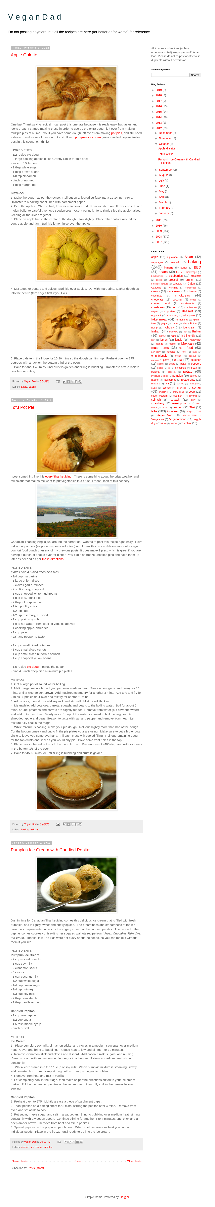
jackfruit (162, 336)
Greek (175, 323)
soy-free (193, 396)
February (165, 207)
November (165, 138)
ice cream (36, 1147)
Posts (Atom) (36, 1168)
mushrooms (160, 348)
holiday (34, 829)
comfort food (160, 303)
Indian (155, 331)
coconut (177, 299)
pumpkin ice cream (88, 137)
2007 (159, 242)
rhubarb (155, 383)
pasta (178, 360)
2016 (159, 106)
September (166, 169)
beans (163, 272)
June (162, 186)
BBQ (197, 267)
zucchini (186, 423)
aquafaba (172, 257)
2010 (159, 225)
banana (168, 267)
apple (24, 386)
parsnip (155, 360)
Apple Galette (24, 54)
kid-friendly (188, 335)
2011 (159, 220)
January (164, 213)
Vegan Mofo (165, 415)
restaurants (188, 379)
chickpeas (182, 295)
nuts (195, 352)
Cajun (191, 283)
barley (184, 267)
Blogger (124, 1197)
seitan (196, 387)
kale (173, 335)
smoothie (163, 392)
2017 (159, 100)
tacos (165, 407)
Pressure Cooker (159, 376)
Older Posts (134, 1161)
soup (192, 391)
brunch (190, 279)
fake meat (159, 319)
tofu (154, 411)
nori (184, 351)
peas (183, 363)
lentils (178, 339)
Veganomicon (177, 419)
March (163, 202)
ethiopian (189, 315)
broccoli (173, 279)
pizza (194, 367)
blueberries (176, 275)
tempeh (177, 407)
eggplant (156, 315)
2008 (159, 236)
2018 (159, 95)
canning (173, 287)
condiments (187, 303)
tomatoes (173, 411)
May (162, 191)
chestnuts (156, 295)
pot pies (116, 133)
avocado (175, 262)
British (159, 280)
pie (168, 368)
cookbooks (158, 307)
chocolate (157, 299)
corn (174, 307)
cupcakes (169, 311)
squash (175, 399)
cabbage (177, 283)
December (165, 132)
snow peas (178, 392)
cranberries (190, 307)
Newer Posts (19, 1161)
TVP (198, 411)
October (164, 143)
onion (178, 355)
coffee (193, 300)
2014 (159, 117)
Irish (185, 331)
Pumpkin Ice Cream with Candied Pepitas (51, 849)
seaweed (181, 388)
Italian (196, 331)
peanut (160, 364)
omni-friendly (159, 355)
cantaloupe (190, 288)
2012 (159, 128)
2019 (159, 90)
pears (172, 363)
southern (178, 395)
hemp (154, 327)
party (166, 360)
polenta (155, 371)
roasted (180, 383)
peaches (196, 359)
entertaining (172, 315)
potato (188, 371)
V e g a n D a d (34, 16)
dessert (25, 1147)
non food (186, 348)
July (162, 180)
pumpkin (48, 1147)
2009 (159, 231)
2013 (159, 122)
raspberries (170, 379)
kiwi (153, 340)
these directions (53, 559)
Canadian (156, 287)
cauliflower (173, 291)
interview (173, 331)
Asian (189, 257)
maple (172, 343)
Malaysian (195, 339)
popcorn (172, 372)
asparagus (157, 262)
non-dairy (156, 352)
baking (32, 386)
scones (167, 387)
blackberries (157, 276)
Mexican (187, 343)
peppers (196, 363)
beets (179, 272)
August (163, 175)
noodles (171, 351)
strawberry (157, 403)
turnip (189, 411)
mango (159, 343)
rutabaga (193, 383)
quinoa (193, 375)
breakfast (196, 276)
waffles (173, 423)
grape (164, 323)
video (164, 423)
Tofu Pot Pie (22, 407)
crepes (154, 311)
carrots (155, 291)
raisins (154, 379)
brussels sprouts (159, 284)
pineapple (180, 367)
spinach (156, 399)
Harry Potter (190, 323)
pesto (160, 368)
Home (77, 1161)
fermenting (182, 319)
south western (159, 395)
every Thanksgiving (58, 476)
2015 (159, 111)
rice (167, 383)
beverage (192, 272)
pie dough (33, 666)
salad (154, 388)
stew (193, 400)
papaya (192, 356)
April (162, 197)
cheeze (192, 291)
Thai (192, 407)
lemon (164, 339)
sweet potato (180, 403)
